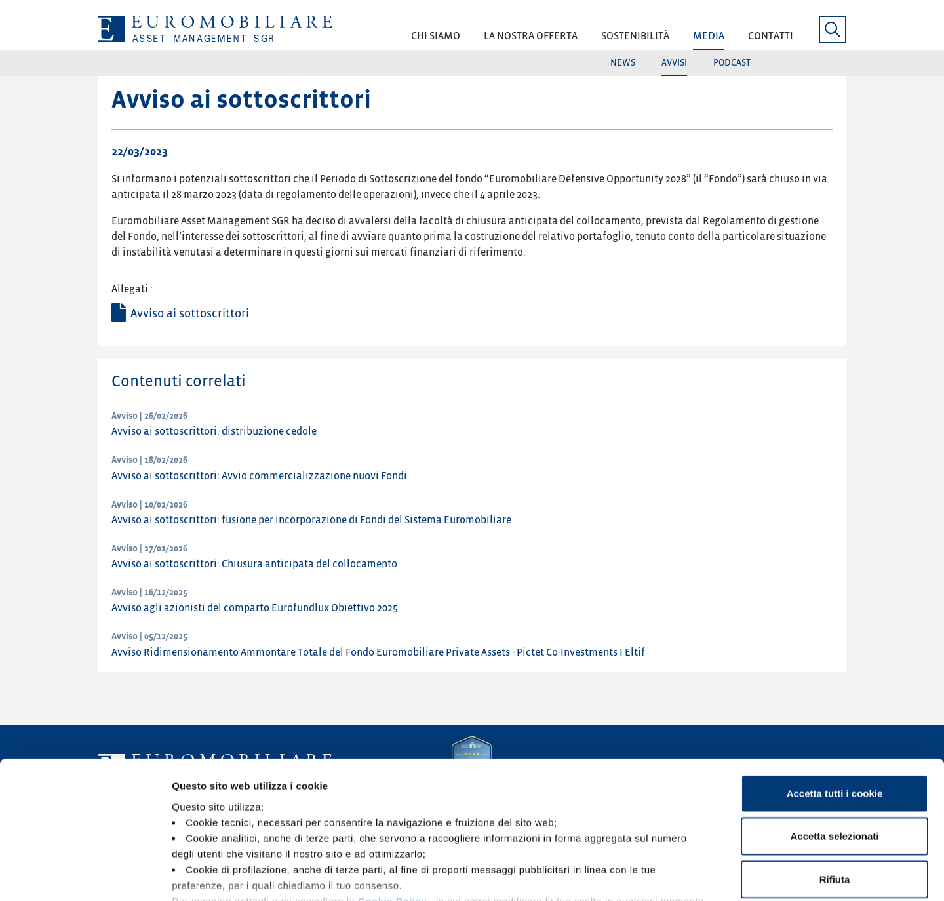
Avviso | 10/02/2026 (149, 505)
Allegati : (132, 289)
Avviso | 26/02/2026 (149, 416)
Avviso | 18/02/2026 (149, 460)
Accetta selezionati (834, 743)
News (622, 63)
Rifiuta (834, 786)
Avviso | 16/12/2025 (149, 592)
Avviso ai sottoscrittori (189, 314)
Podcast (732, 63)
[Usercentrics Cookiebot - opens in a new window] (85, 875)
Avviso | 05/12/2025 (149, 636)
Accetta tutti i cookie (835, 700)
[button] (435, 40)
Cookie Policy (392, 808)
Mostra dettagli (689, 875)
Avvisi (674, 63)
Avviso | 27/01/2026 (149, 548)
